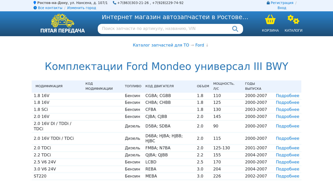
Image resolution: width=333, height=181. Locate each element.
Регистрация (282, 3)
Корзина (270, 30)
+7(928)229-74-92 (168, 3)
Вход (282, 8)
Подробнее (287, 95)
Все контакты (48, 8)
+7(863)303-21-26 (133, 3)
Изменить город (81, 8)
